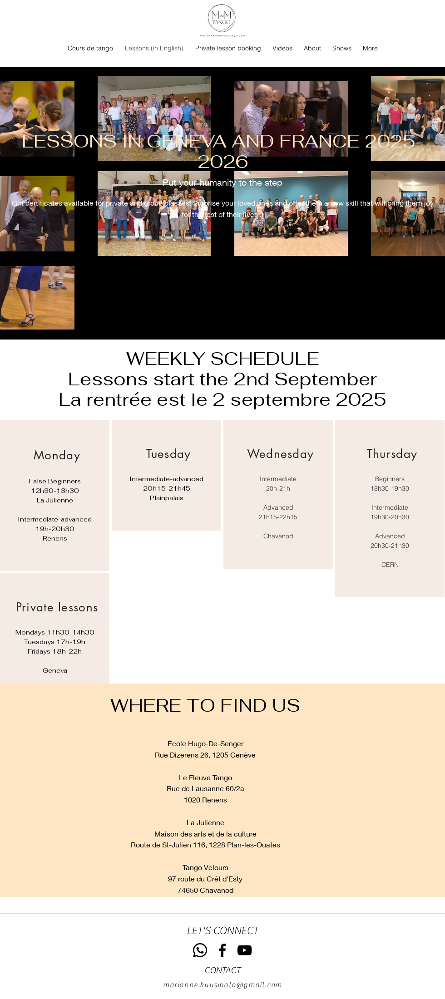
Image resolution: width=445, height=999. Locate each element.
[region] (54, 495)
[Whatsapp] (200, 950)
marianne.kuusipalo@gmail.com (222, 985)
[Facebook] (222, 950)
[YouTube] (244, 950)
